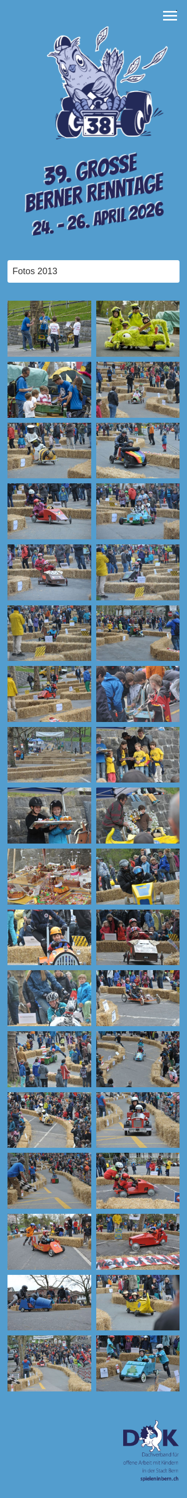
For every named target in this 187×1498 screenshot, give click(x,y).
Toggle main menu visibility (170, 14)
